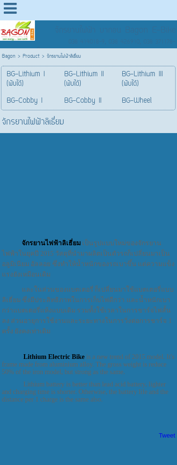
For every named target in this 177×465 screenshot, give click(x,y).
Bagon (9, 56)
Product (31, 56)
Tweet (167, 435)
